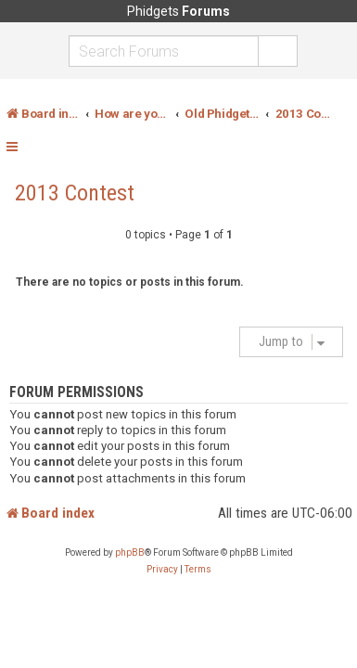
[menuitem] (162, 569)
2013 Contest (74, 193)
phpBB (130, 552)
